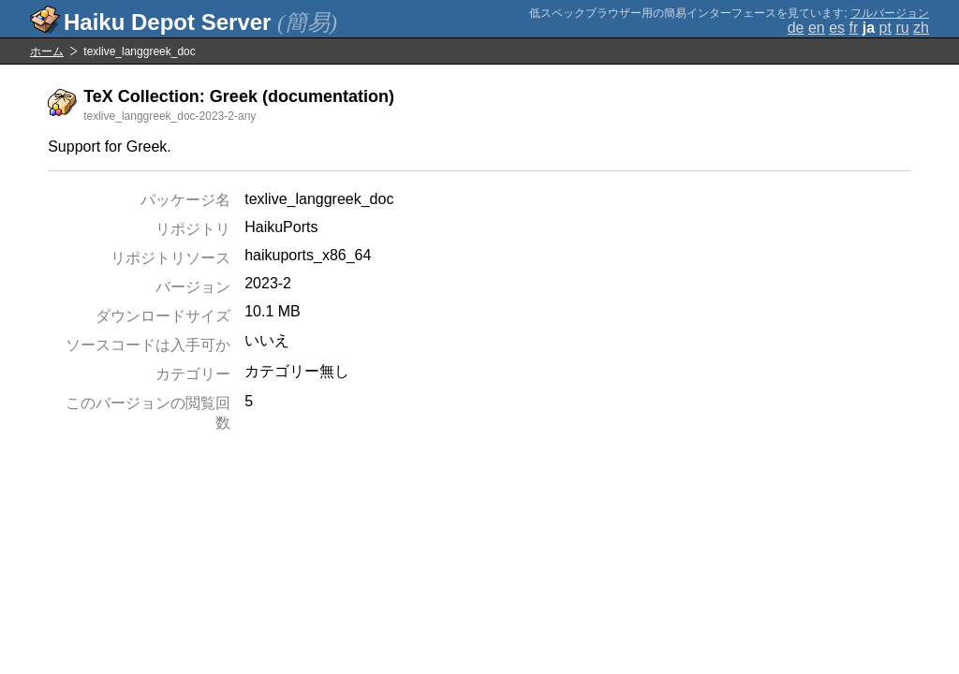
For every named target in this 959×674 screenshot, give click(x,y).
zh (921, 28)
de (796, 28)
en (816, 28)
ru (901, 28)
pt (885, 28)
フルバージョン (889, 13)
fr (854, 28)
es (837, 28)
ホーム (47, 51)
